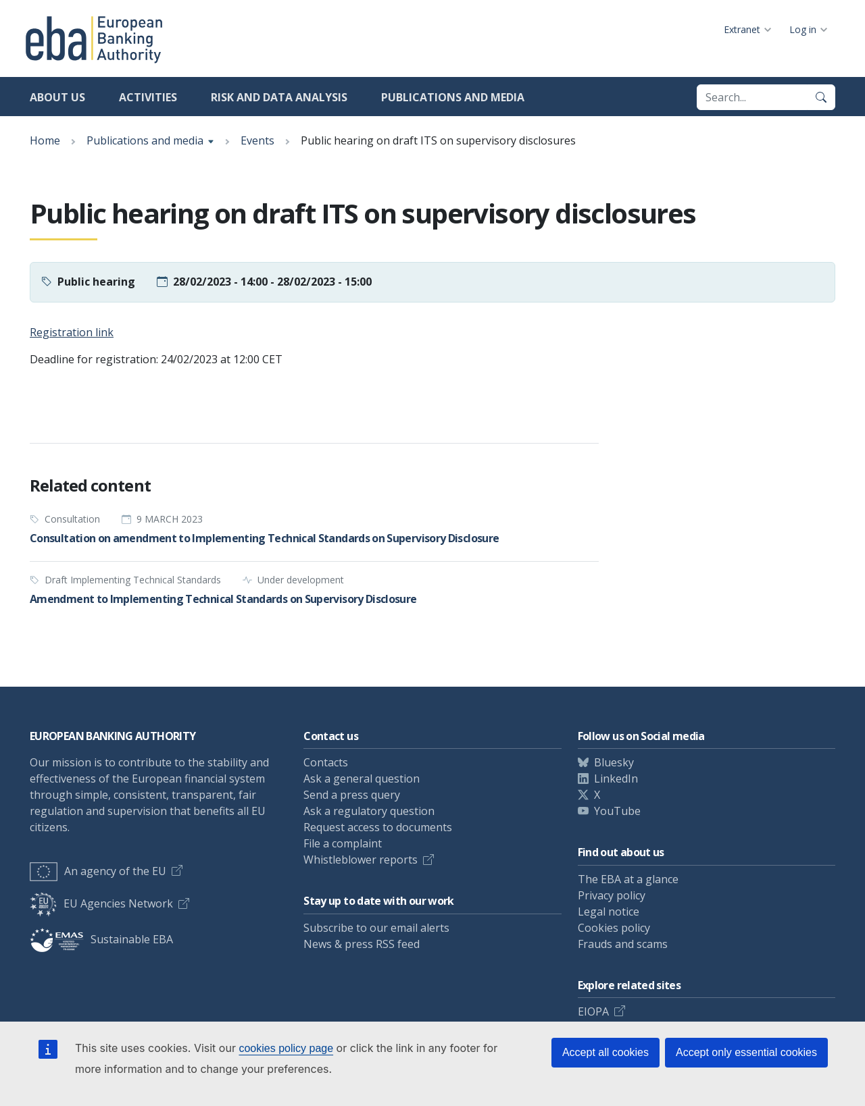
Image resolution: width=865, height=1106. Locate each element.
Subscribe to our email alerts (376, 927)
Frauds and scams (623, 944)
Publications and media (452, 97)
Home (45, 140)
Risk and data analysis (279, 97)
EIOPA (593, 1011)
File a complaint (342, 843)
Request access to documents (377, 827)
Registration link (72, 332)
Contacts (325, 762)
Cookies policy (614, 927)
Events (257, 140)
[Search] (821, 97)
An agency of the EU (98, 871)
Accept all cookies (605, 1052)
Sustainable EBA (101, 939)
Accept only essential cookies (746, 1052)
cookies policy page (286, 1048)
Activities (148, 97)
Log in (802, 29)
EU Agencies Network (101, 903)
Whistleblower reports (360, 859)
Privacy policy (611, 895)
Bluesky (614, 762)
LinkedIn (616, 778)
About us (57, 97)
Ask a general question (361, 778)
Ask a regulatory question (369, 811)
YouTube (617, 811)
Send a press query (351, 794)
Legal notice (608, 911)
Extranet (742, 29)
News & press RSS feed (361, 944)
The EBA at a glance (628, 879)
